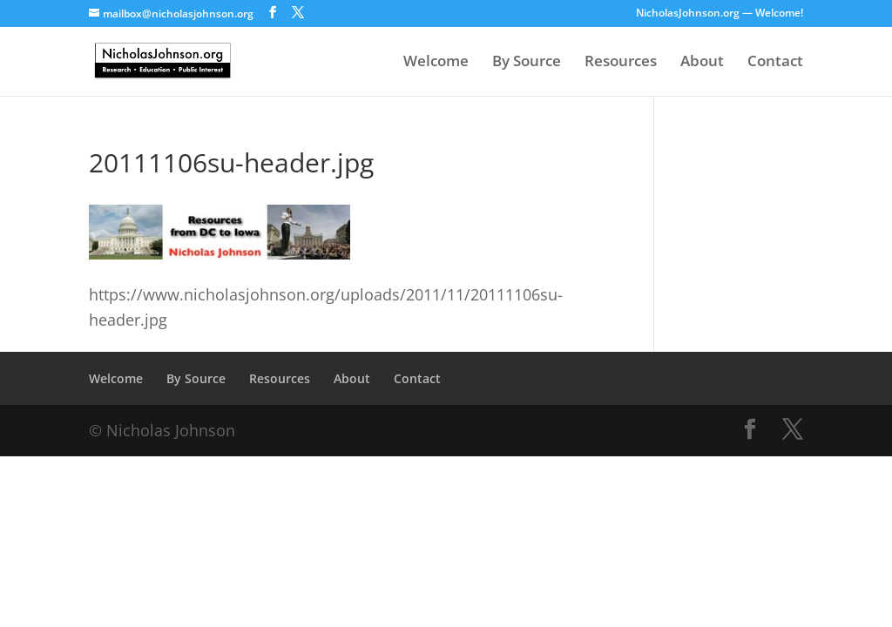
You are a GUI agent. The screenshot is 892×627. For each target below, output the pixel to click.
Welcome (436, 63)
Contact (775, 63)
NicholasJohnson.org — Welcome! (719, 14)
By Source (526, 63)
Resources (621, 63)
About (702, 63)
